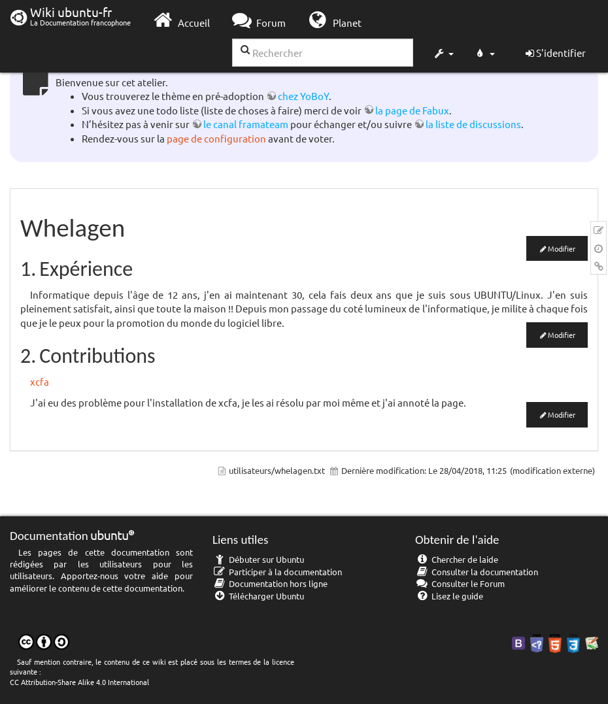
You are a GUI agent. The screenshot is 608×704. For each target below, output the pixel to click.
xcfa (39, 381)
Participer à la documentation (277, 571)
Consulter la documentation (476, 571)
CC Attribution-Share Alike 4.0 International (79, 682)
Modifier (561, 248)
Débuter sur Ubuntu (258, 559)
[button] (443, 55)
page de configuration (216, 138)
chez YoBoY (303, 96)
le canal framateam (245, 124)
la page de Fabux (412, 110)
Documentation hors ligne (270, 583)
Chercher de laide (456, 559)
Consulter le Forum (460, 583)
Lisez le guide (449, 595)
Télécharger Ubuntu (258, 595)
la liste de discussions (473, 124)
